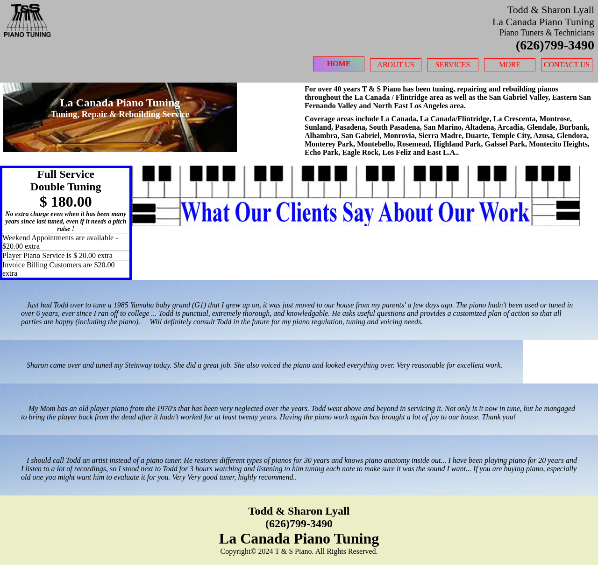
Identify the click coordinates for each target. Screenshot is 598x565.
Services (452, 65)
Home (339, 64)
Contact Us (567, 65)
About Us (395, 65)
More (509, 65)
